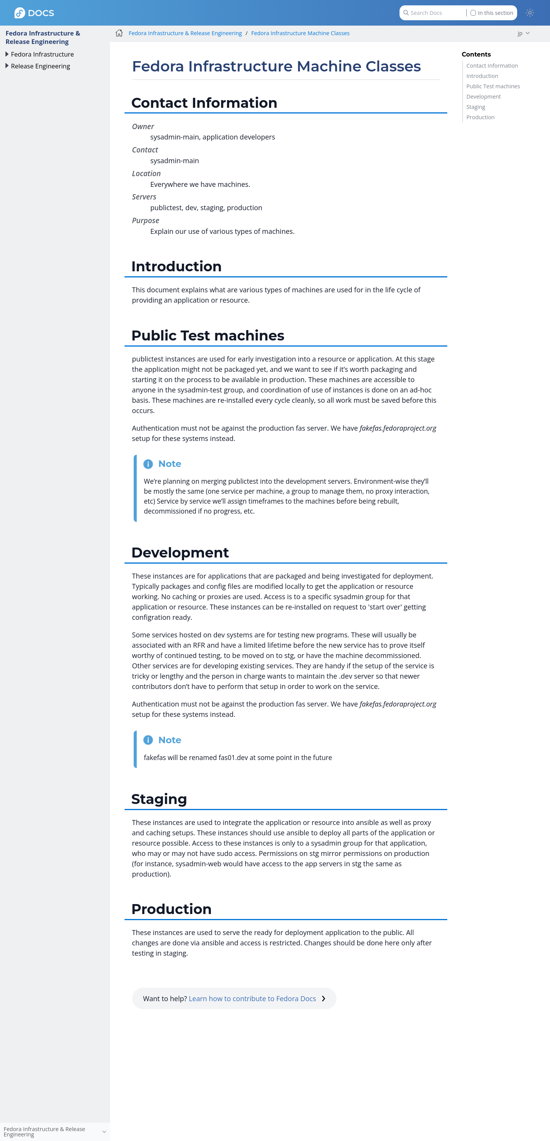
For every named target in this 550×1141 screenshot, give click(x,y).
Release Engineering (40, 66)
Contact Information (492, 65)
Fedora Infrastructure (42, 54)
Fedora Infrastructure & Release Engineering (42, 37)
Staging (475, 106)
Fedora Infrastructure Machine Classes (300, 33)
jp (520, 33)
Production (480, 117)
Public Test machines (493, 86)
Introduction (482, 75)
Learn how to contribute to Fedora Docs (257, 998)
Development (483, 96)
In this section (492, 12)
